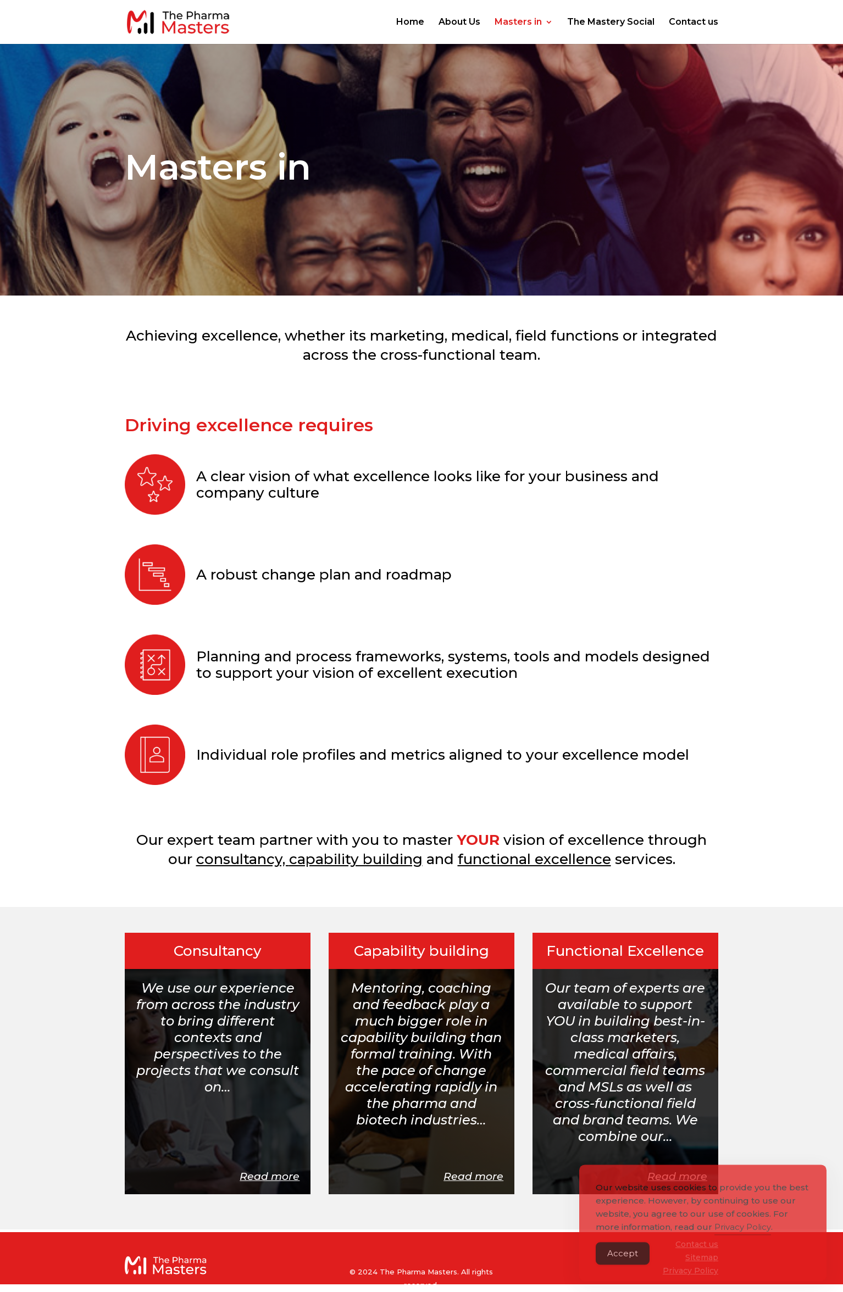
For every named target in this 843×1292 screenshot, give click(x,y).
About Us (459, 22)
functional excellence (534, 859)
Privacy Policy (742, 1240)
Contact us (693, 22)
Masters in (518, 22)
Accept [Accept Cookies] (622, 1267)
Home (410, 22)
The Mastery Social (611, 22)
